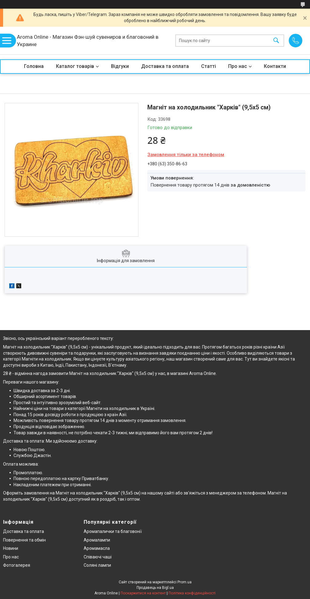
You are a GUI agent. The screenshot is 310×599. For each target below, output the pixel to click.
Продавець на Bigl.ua (155, 587)
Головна (34, 66)
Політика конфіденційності (192, 593)
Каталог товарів (75, 66)
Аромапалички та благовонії (113, 531)
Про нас (237, 66)
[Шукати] (276, 40)
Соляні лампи (97, 565)
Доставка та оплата (165, 66)
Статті (208, 66)
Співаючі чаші (98, 556)
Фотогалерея (16, 565)
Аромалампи (97, 540)
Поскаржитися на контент (143, 593)
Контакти (275, 66)
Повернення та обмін (24, 540)
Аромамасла (97, 548)
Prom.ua (184, 582)
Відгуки (120, 66)
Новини (10, 548)
